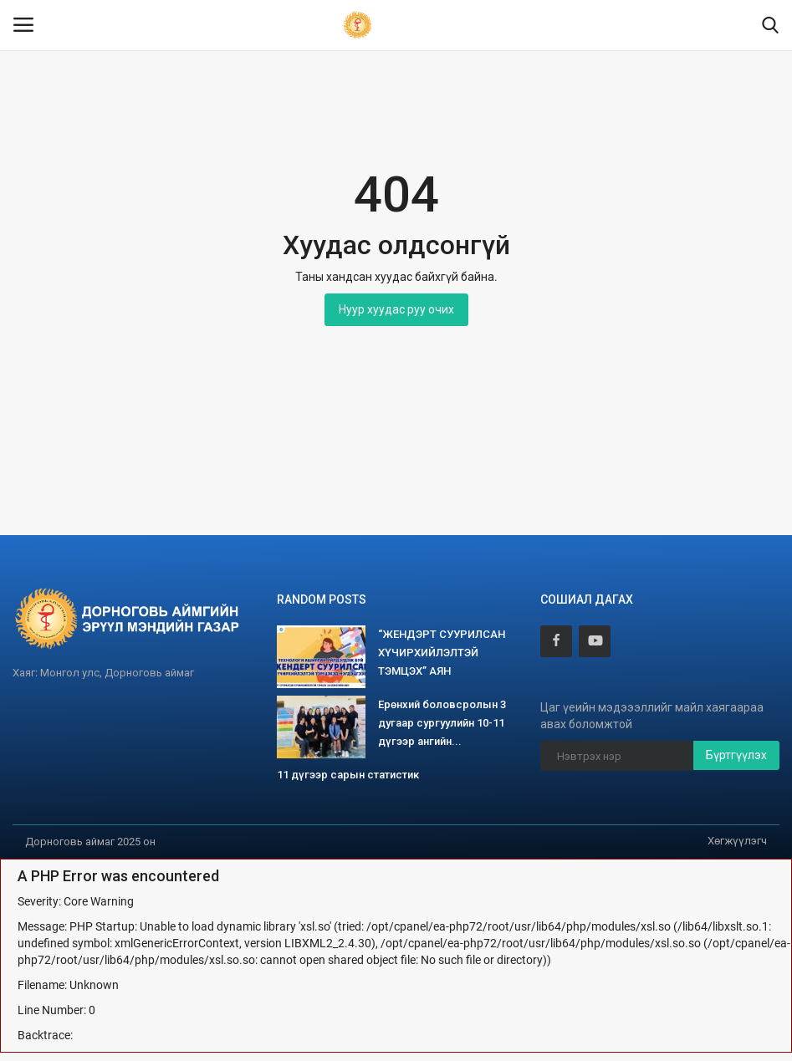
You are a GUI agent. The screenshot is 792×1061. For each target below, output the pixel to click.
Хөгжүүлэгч (737, 840)
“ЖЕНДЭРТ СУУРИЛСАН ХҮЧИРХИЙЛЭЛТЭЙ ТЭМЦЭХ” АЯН (441, 652)
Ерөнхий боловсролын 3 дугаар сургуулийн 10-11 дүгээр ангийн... (442, 722)
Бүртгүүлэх (736, 755)
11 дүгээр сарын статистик (348, 774)
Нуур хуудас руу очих (396, 309)
